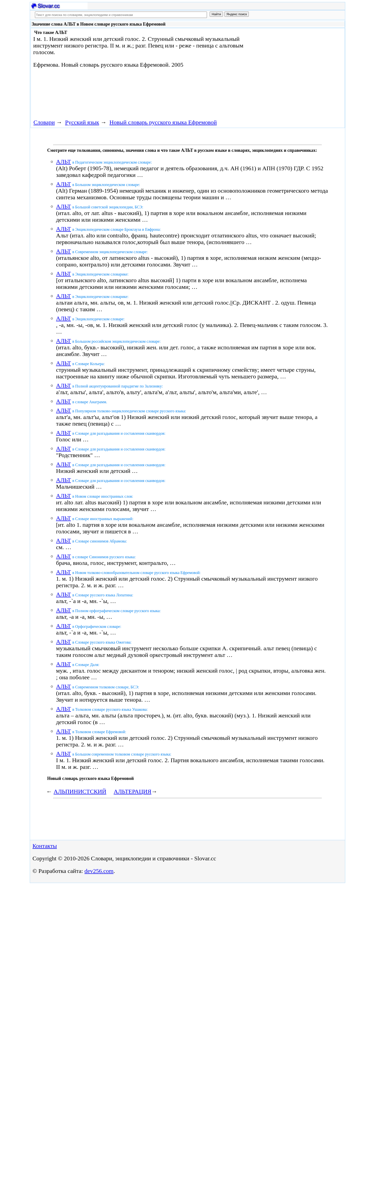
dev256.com (98, 871)
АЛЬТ (63, 161)
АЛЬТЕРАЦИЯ (132, 791)
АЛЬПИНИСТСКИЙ (80, 791)
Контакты (44, 846)
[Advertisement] (287, 69)
